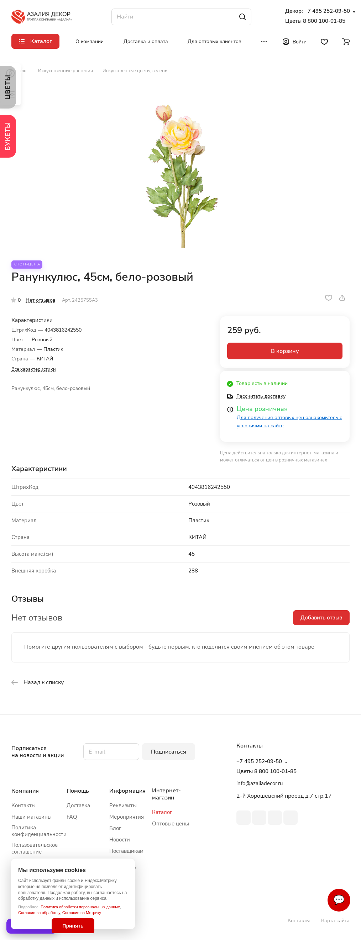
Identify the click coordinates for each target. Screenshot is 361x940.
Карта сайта (335, 920)
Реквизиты (123, 805)
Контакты (23, 805)
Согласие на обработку (39, 912)
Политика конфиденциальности (39, 831)
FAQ (72, 816)
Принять (72, 926)
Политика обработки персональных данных (80, 907)
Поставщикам (126, 851)
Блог (115, 828)
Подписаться (168, 752)
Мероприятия (126, 816)
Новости (119, 839)
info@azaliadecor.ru (259, 783)
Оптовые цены (170, 823)
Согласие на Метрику (81, 912)
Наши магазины (31, 816)
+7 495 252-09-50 (327, 11)
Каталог (162, 812)
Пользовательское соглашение (34, 848)
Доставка (78, 805)
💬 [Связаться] (339, 900)
